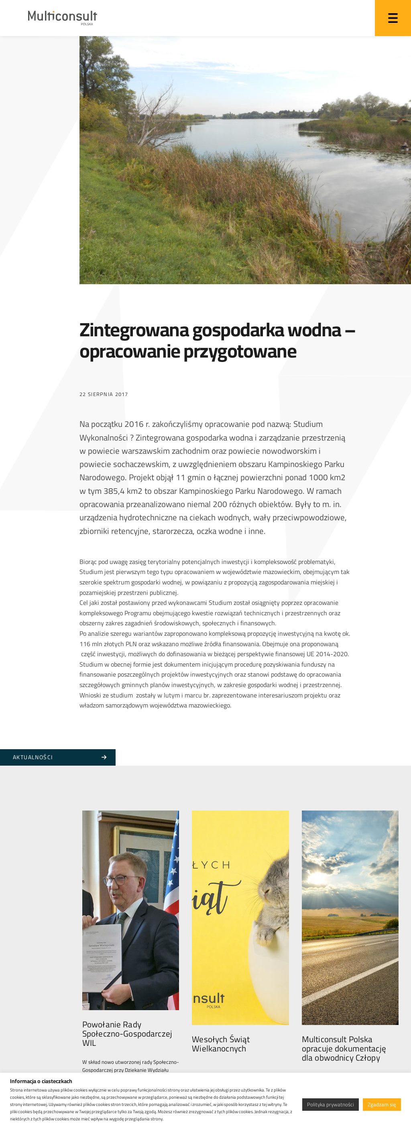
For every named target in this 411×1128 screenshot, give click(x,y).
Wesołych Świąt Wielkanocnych (221, 1000)
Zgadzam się (382, 1104)
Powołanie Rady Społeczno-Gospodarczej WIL (127, 1005)
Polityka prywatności (330, 1104)
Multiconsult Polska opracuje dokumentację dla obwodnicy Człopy (344, 1005)
